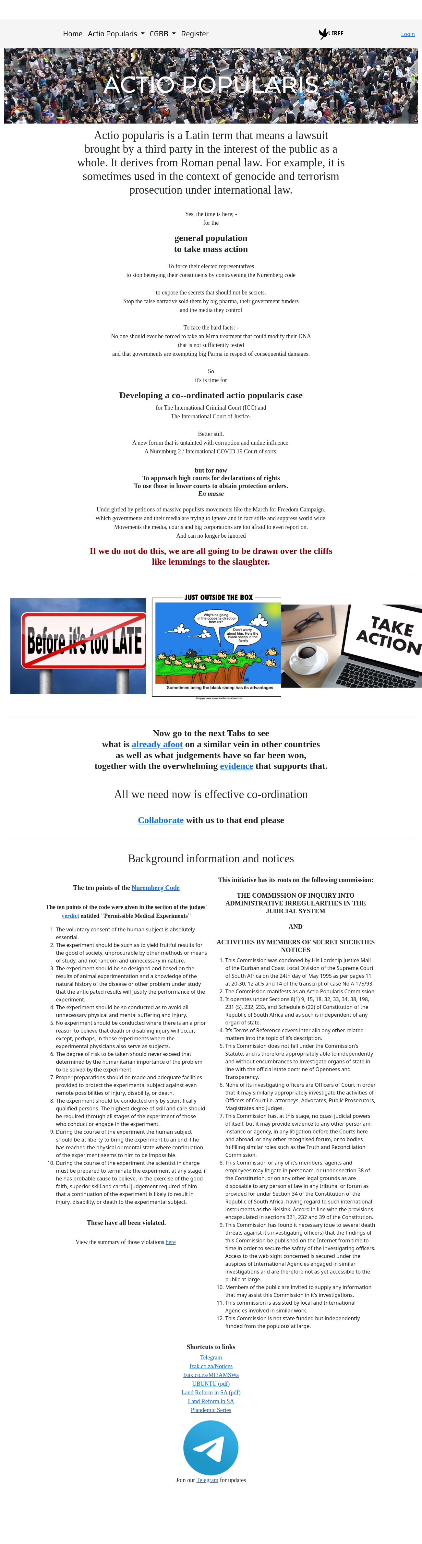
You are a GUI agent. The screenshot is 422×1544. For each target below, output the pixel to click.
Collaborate (161, 820)
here (171, 1242)
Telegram (211, 1357)
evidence (236, 766)
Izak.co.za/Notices (211, 1366)
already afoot (157, 744)
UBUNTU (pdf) (211, 1384)
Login (408, 34)
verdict (70, 916)
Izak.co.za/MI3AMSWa (211, 1375)
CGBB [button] (160, 34)
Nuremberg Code (156, 887)
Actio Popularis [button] (113, 34)
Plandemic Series (211, 1410)
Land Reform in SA (211, 1401)
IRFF (331, 34)
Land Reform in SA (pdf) (211, 1392)
